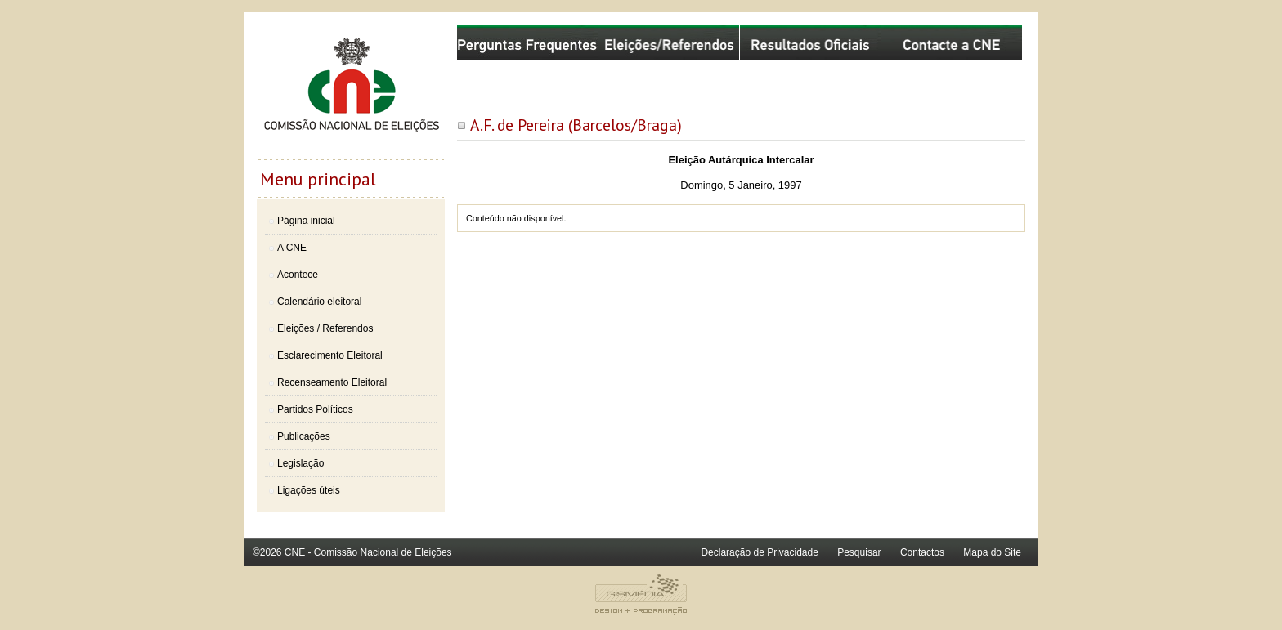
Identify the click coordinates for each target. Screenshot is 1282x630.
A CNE (292, 247)
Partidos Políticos (315, 409)
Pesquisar (859, 552)
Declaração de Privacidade (759, 552)
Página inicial (306, 220)
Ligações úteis (308, 490)
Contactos (922, 552)
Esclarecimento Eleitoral (330, 355)
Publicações (303, 436)
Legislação (300, 463)
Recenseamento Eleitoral (332, 382)
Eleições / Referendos (325, 328)
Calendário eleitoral (319, 301)
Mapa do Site (992, 552)
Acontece (297, 274)
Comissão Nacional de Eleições (351, 92)
